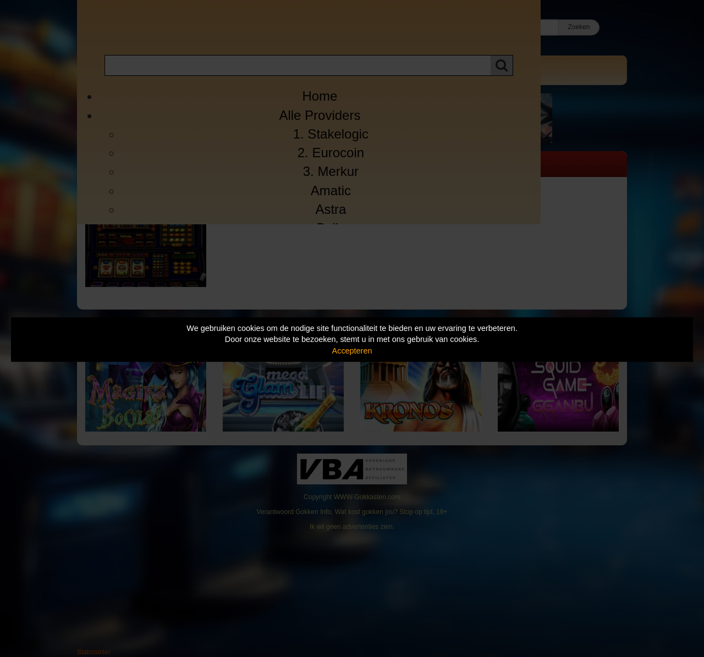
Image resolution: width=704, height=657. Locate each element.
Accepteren (352, 350)
